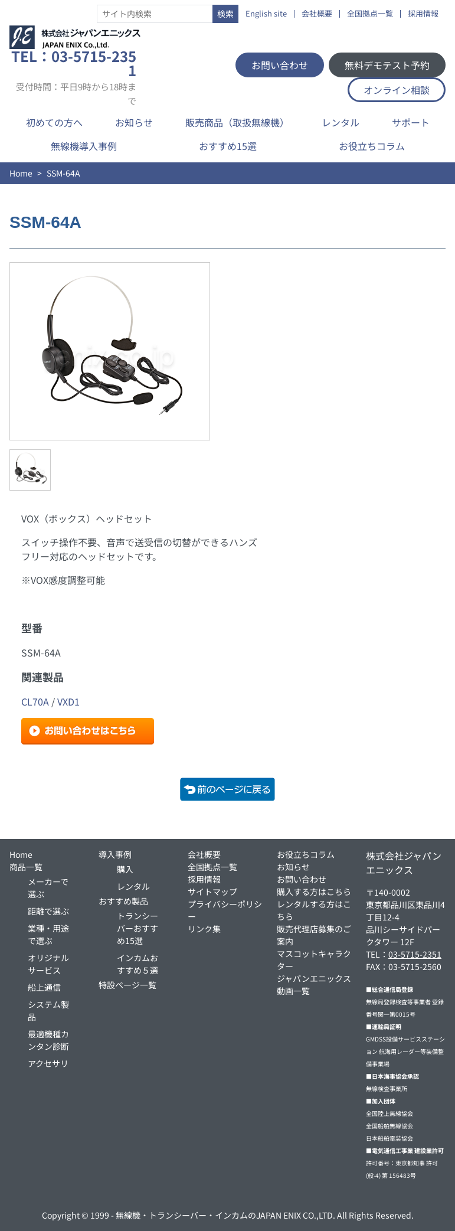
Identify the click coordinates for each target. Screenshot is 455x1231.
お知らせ (134, 122)
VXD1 (68, 701)
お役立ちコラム (372, 146)
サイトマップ (212, 891)
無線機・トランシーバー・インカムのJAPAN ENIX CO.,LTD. (225, 1215)
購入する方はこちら (314, 891)
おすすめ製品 (123, 901)
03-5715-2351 (414, 954)
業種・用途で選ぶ (48, 934)
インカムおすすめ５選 (137, 964)
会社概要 (317, 14)
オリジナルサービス (48, 964)
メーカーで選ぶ (48, 888)
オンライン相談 (397, 90)
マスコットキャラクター (314, 960)
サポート (411, 122)
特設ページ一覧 (127, 985)
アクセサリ (48, 1063)
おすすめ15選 (228, 146)
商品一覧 (25, 867)
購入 (125, 869)
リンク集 (204, 929)
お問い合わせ (279, 65)
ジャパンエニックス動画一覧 (314, 984)
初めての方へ (54, 122)
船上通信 (44, 987)
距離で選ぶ (48, 911)
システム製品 (48, 1010)
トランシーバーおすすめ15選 (137, 928)
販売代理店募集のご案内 (314, 935)
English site (266, 14)
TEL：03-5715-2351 (73, 77)
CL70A (35, 701)
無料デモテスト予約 (387, 65)
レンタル (340, 122)
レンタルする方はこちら (314, 910)
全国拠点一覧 (370, 14)
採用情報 (423, 14)
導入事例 (115, 854)
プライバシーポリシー (225, 910)
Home (20, 173)
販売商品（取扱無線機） (237, 122)
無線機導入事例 (84, 146)
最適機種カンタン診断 (48, 1040)
